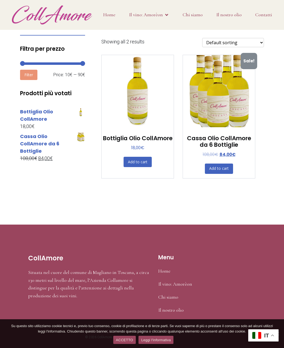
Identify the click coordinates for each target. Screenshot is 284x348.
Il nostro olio (229, 15)
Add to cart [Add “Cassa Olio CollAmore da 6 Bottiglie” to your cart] (219, 168)
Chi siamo (193, 15)
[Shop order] (233, 42)
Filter (28, 74)
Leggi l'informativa (156, 340)
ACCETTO (124, 340)
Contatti (263, 15)
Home (109, 15)
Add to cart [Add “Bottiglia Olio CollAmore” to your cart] (137, 161)
